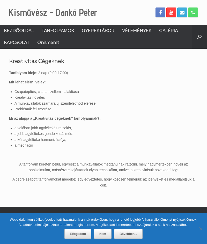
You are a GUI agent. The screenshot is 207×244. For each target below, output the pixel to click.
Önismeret (48, 42)
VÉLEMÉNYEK (136, 30)
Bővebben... (128, 234)
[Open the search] (199, 37)
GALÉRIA (168, 30)
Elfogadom (78, 234)
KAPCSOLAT (16, 42)
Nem (102, 234)
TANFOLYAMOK (57, 30)
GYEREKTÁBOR (98, 30)
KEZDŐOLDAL (19, 30)
